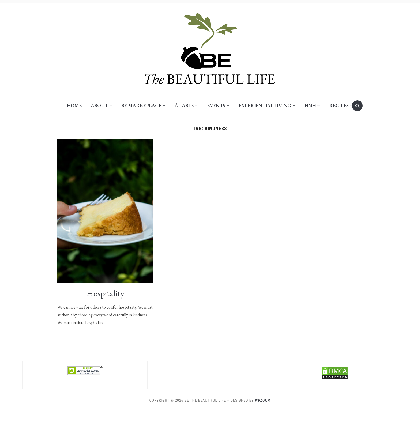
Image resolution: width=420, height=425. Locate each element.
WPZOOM (263, 400)
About (99, 105)
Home (74, 105)
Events (216, 105)
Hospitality (105, 293)
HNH (310, 105)
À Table (184, 105)
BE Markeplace (141, 105)
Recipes (339, 105)
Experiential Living (265, 105)
